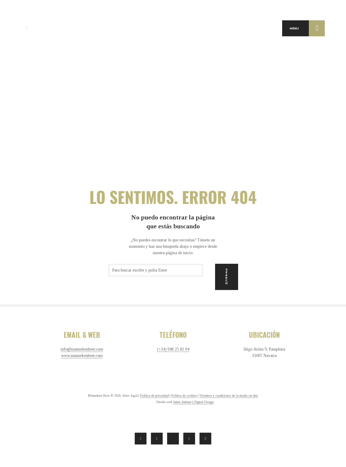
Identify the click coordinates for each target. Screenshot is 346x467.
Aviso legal (130, 395)
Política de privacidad (154, 395)
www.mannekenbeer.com (82, 356)
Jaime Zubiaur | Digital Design (193, 402)
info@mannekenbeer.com (82, 349)
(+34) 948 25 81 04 (173, 349)
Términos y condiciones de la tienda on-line (228, 395)
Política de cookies (184, 395)
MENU (307, 28)
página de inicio (179, 253)
